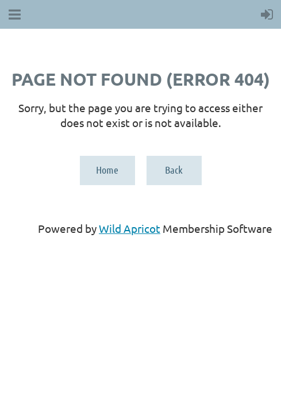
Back (174, 169)
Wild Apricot (129, 228)
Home (107, 169)
